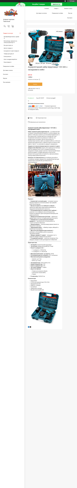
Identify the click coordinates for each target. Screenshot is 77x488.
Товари (56, 8)
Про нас (70, 13)
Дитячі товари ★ (8, 48)
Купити (35, 84)
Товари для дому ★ (9, 53)
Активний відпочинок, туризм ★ (11, 37)
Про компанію (6, 82)
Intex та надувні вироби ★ (10, 59)
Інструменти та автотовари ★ (11, 51)
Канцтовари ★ (7, 62)
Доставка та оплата (41, 13)
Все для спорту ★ (8, 45)
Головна (46, 8)
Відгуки (5, 78)
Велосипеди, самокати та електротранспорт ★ (10, 41)
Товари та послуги (8, 33)
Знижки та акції (68, 8)
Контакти (5, 74)
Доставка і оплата (8, 70)
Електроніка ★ (7, 56)
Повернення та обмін (8, 66)
